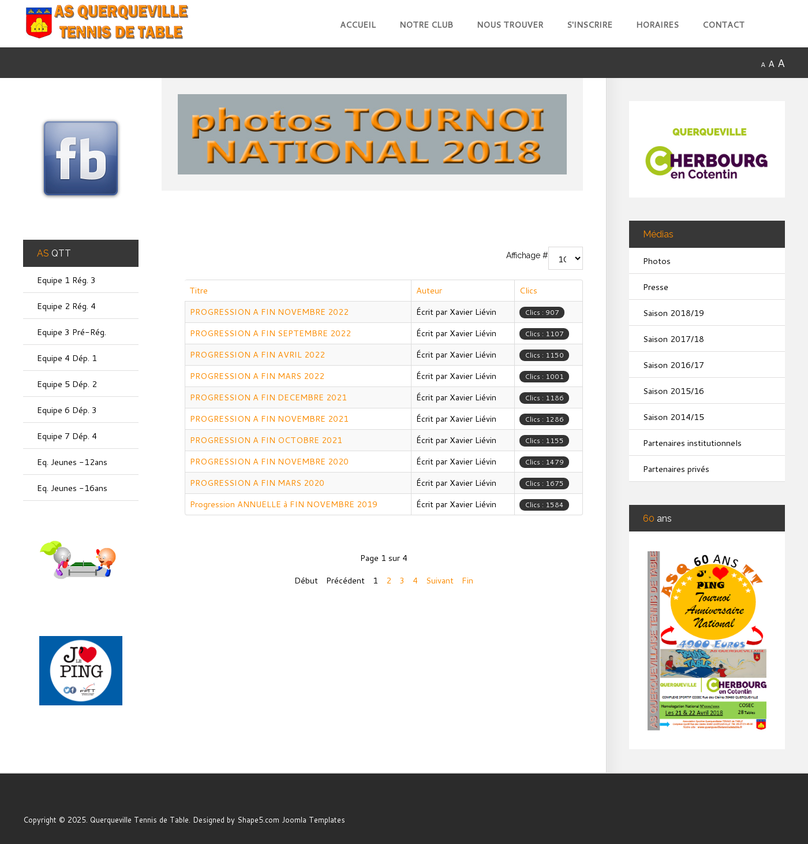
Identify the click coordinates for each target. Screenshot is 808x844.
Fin (467, 580)
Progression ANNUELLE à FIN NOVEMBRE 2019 (283, 504)
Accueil (358, 24)
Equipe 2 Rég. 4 (66, 306)
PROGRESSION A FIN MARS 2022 (257, 376)
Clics (528, 290)
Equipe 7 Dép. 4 (67, 436)
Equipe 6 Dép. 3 (67, 410)
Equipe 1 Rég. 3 (66, 280)
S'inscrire (589, 24)
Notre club (426, 24)
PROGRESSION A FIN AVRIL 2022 (257, 354)
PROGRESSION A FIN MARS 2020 (257, 483)
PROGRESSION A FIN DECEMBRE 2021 (268, 397)
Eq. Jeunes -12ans (72, 462)
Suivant (440, 580)
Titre (198, 290)
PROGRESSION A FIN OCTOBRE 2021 (266, 440)
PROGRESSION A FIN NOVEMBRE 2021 (269, 418)
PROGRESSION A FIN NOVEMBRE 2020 (269, 461)
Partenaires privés (676, 469)
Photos (657, 261)
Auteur (429, 290)
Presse (655, 287)
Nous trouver (510, 24)
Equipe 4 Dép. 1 (67, 358)
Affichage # (527, 255)
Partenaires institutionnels (692, 443)
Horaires (657, 24)
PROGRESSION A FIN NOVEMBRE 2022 (269, 312)
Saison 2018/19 (673, 313)
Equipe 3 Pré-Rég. (71, 332)
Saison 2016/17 (673, 365)
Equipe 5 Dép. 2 (67, 384)
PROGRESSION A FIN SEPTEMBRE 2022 (270, 333)
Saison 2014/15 (673, 417)
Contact (723, 24)
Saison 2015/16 (673, 391)
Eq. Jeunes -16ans (72, 488)
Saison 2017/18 (673, 339)
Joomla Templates (313, 820)
